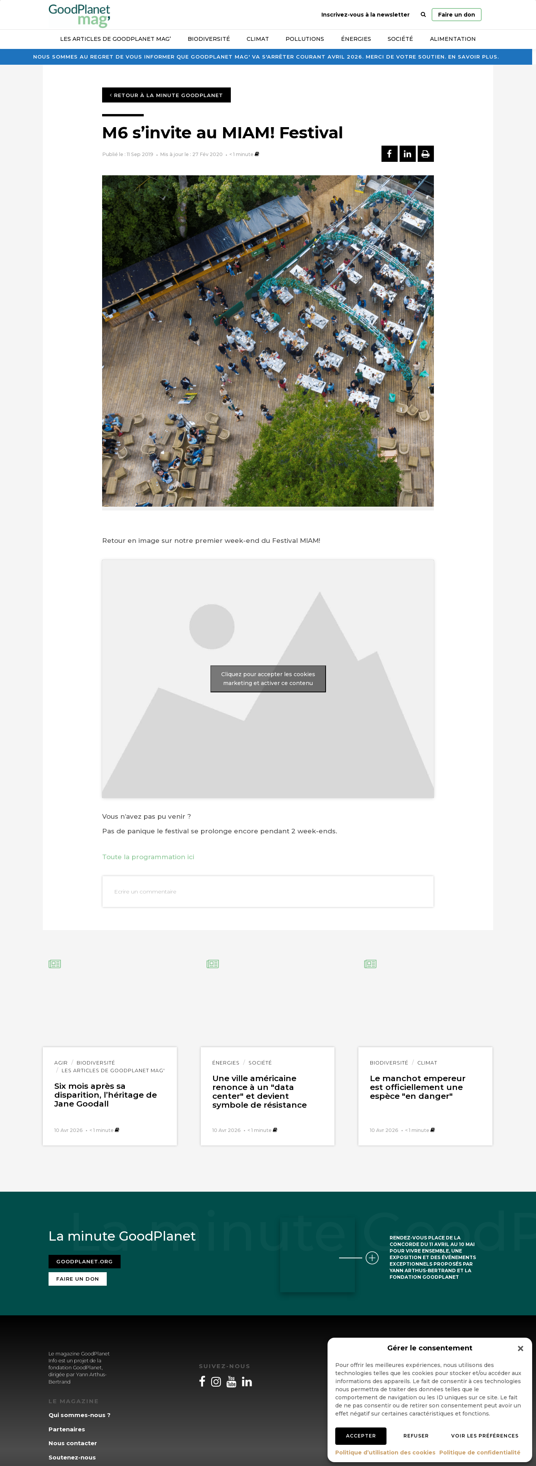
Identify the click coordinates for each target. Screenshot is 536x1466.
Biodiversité (209, 38)
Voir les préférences (485, 1436)
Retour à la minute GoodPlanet (166, 95)
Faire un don (456, 14)
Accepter (361, 1436)
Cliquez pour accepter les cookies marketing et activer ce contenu (268, 679)
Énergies (356, 38)
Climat (258, 38)
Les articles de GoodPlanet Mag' (113, 1070)
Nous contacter (73, 1443)
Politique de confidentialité (480, 1452)
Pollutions (305, 38)
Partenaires (67, 1429)
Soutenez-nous (72, 1457)
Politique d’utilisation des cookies (385, 1452)
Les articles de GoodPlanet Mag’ (115, 38)
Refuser (416, 1436)
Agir (61, 1063)
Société (400, 38)
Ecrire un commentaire (145, 891)
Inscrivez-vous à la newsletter (365, 14)
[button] (520, 1348)
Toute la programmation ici (148, 857)
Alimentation (453, 38)
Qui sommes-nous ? (80, 1415)
